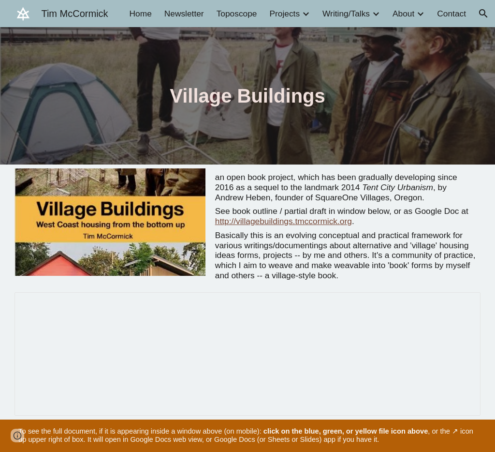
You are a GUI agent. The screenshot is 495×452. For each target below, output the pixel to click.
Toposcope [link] (237, 13)
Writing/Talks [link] (346, 13)
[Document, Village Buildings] (247, 354)
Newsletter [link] (184, 13)
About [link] (403, 13)
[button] (483, 13)
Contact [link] (451, 13)
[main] (247, 95)
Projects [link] (284, 13)
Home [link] (141, 13)
